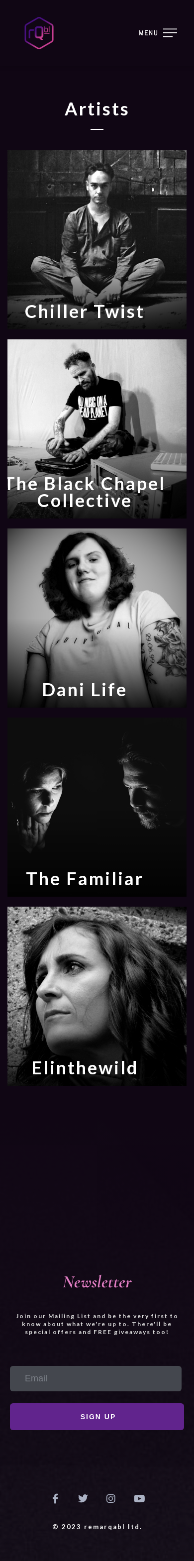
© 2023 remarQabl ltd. (97, 1527)
